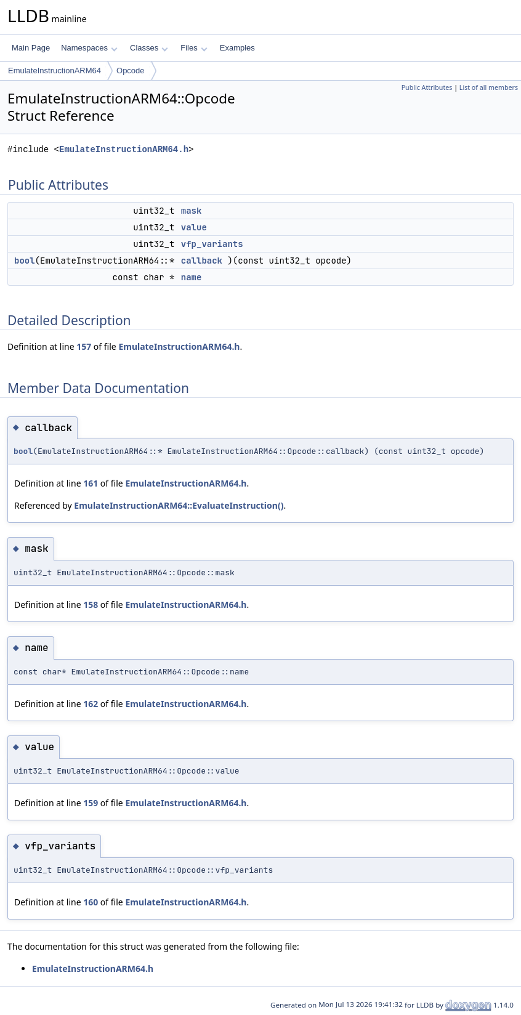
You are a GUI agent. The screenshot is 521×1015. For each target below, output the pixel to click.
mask (191, 210)
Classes (149, 47)
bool (24, 260)
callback (201, 260)
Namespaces (89, 47)
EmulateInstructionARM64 (54, 70)
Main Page (31, 47)
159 (90, 803)
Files (193, 47)
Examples (237, 47)
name (191, 277)
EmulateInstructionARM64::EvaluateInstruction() (178, 505)
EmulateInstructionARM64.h (123, 149)
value (194, 227)
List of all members (488, 87)
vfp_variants (212, 243)
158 (90, 604)
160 (90, 902)
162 (90, 704)
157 (83, 346)
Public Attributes (427, 87)
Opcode (130, 70)
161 (90, 483)
